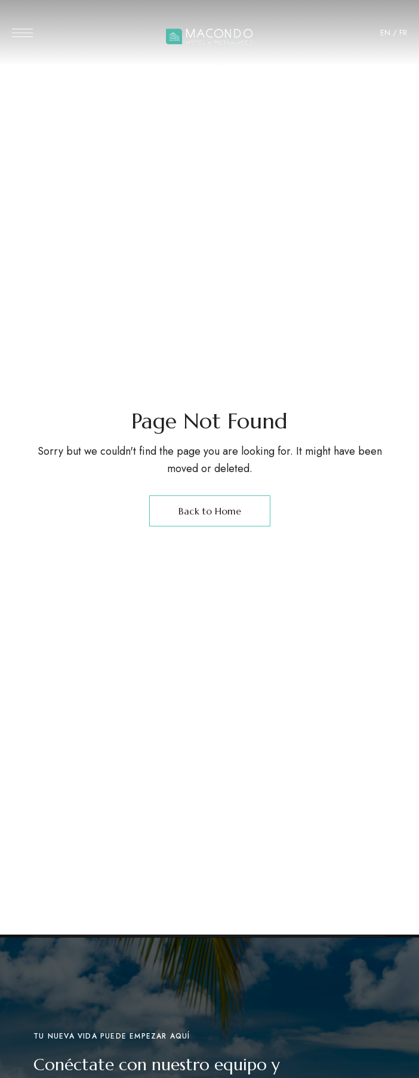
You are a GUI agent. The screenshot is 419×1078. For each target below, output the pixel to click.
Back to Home (209, 511)
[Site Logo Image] (209, 36)
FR (403, 32)
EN (385, 32)
